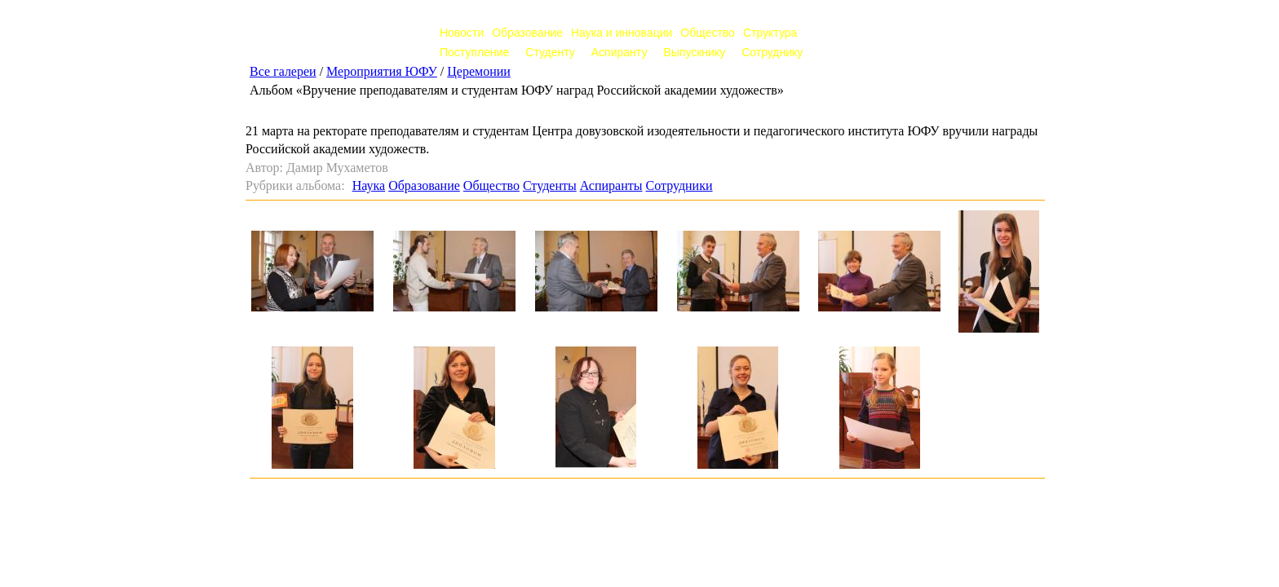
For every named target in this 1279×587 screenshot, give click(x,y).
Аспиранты (611, 185)
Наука (368, 185)
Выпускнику (694, 52)
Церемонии (479, 71)
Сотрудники (678, 185)
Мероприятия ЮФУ (381, 71)
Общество (707, 32)
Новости (462, 32)
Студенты (550, 185)
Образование (527, 32)
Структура (770, 32)
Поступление (474, 52)
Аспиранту (619, 52)
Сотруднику (772, 52)
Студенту (549, 52)
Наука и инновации (621, 32)
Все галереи (283, 71)
